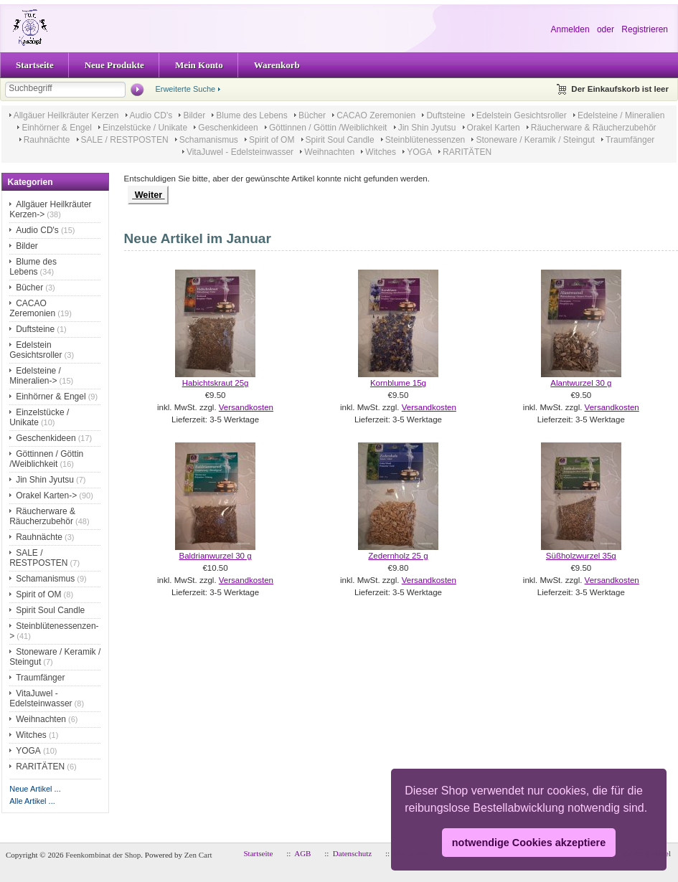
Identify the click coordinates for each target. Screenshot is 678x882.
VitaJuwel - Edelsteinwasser (240, 152)
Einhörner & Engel (56, 128)
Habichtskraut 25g (215, 383)
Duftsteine (445, 115)
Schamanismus (208, 140)
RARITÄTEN (467, 152)
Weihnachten (329, 152)
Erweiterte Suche (185, 89)
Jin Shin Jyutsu (427, 128)
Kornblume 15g (398, 383)
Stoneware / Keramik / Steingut (535, 140)
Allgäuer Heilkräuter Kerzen (66, 115)
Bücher (312, 115)
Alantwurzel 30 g (580, 383)
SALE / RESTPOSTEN (125, 140)
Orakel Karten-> (46, 495)
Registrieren (644, 29)
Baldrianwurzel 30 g (215, 555)
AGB (302, 853)
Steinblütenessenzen (425, 140)
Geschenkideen (228, 128)
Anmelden (570, 29)
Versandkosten (246, 407)
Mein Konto (199, 65)
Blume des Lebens (251, 115)
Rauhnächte (47, 140)
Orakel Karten (493, 128)
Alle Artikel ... (32, 801)
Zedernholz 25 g (398, 555)
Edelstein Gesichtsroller (521, 115)
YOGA (419, 152)
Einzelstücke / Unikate (145, 128)
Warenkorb (277, 65)
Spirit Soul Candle (340, 140)
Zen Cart (198, 854)
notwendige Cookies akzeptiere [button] (529, 842)
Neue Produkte (114, 65)
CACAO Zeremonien (375, 115)
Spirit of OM (271, 140)
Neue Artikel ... (35, 788)
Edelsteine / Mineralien (621, 115)
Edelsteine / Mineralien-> (35, 376)
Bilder (194, 115)
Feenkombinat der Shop (103, 854)
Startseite (35, 65)
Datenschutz (352, 853)
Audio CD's (151, 115)
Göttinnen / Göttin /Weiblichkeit (328, 128)
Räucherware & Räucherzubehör (593, 128)
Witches (380, 152)
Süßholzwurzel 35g (581, 555)
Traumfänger (630, 140)
